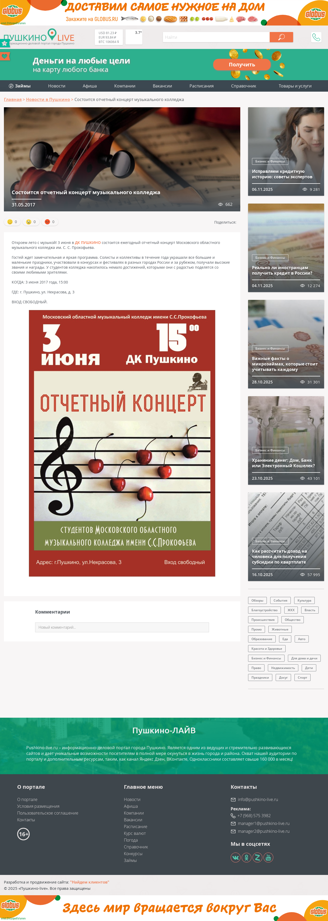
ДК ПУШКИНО (88, 242)
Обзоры (257, 600)
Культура (304, 600)
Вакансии (162, 86)
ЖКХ (291, 610)
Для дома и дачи (304, 658)
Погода (131, 840)
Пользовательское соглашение (47, 813)
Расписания (202, 86)
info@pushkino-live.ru (258, 799)
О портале (27, 799)
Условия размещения (38, 806)
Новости (56, 86)
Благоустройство (264, 610)
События (280, 600)
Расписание (135, 826)
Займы (130, 860)
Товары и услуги (295, 86)
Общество (292, 619)
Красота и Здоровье (266, 648)
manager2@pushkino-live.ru (263, 831)
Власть (310, 610)
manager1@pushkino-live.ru (263, 823)
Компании (124, 86)
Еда (285, 639)
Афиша (90, 86)
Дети (309, 668)
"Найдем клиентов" (89, 882)
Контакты (26, 820)
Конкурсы (133, 853)
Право (256, 668)
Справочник (243, 86)
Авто (301, 639)
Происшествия (263, 619)
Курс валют (135, 833)
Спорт (302, 677)
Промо (256, 629)
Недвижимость (283, 668)
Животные (280, 629)
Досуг (283, 677)
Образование (261, 639)
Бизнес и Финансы (270, 161)
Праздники (260, 677)
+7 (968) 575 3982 (254, 815)
